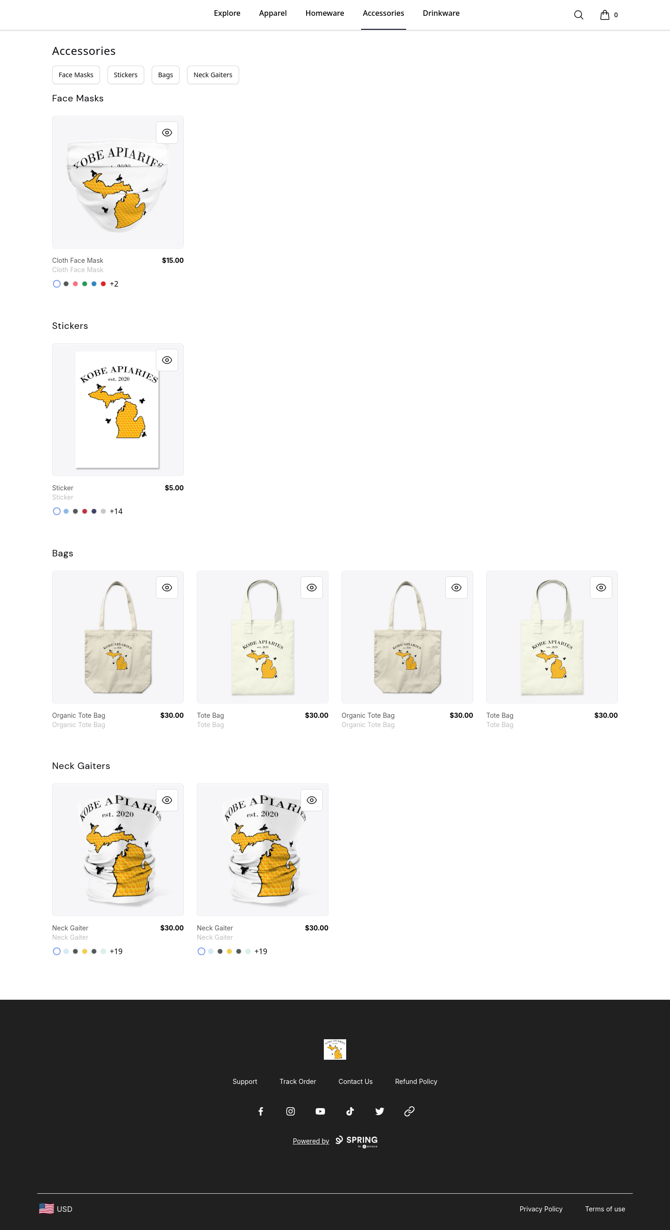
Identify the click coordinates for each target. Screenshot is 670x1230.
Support (245, 1081)
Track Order (298, 1081)
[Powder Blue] (66, 511)
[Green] (84, 284)
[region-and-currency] (56, 1209)
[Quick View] (167, 132)
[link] (118, 182)
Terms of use (605, 1209)
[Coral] (75, 284)
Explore (227, 13)
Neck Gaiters (213, 74)
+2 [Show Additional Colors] (114, 284)
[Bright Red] (84, 511)
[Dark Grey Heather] (94, 951)
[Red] (103, 284)
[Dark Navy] (94, 511)
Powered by (335, 1142)
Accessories (383, 13)
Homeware (324, 13)
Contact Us (356, 1081)
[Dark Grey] (75, 511)
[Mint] (103, 951)
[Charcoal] (66, 284)
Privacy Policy (541, 1209)
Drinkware (441, 13)
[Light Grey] (103, 511)
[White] (57, 511)
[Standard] (57, 284)
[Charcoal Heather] (75, 951)
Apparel (273, 13)
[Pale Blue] (66, 951)
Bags (165, 74)
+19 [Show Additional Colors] (116, 951)
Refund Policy (416, 1081)
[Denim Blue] (94, 284)
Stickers (126, 74)
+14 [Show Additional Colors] (116, 511)
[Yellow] (84, 951)
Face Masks (76, 74)
